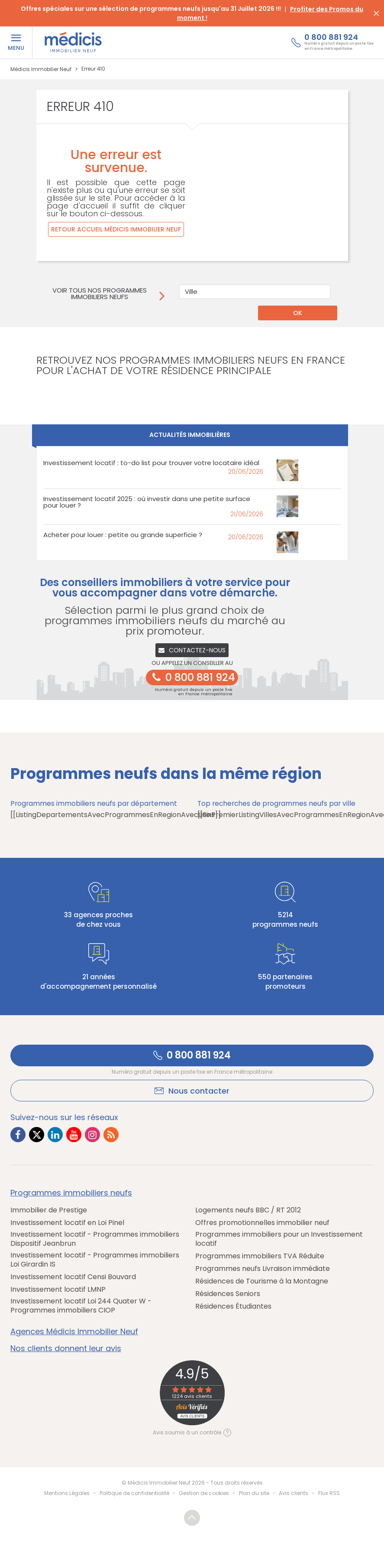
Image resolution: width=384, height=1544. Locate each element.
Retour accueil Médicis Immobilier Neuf (116, 229)
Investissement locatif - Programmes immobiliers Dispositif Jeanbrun (94, 1239)
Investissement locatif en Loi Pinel (67, 1222)
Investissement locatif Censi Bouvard (73, 1276)
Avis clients (293, 1493)
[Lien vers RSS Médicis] (111, 1134)
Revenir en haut (192, 1518)
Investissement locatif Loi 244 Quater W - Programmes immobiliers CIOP (81, 1305)
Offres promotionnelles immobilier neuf (262, 1222)
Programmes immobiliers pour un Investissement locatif (279, 1239)
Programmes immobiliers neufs (71, 1193)
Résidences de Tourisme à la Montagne (261, 1281)
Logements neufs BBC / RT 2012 (248, 1210)
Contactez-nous (192, 650)
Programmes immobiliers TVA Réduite (259, 1256)
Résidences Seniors (227, 1293)
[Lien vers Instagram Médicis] (92, 1134)
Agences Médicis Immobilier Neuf (74, 1331)
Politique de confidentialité (134, 1493)
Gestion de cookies (204, 1493)
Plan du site (254, 1493)
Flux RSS (329, 1493)
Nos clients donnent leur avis (65, 1348)
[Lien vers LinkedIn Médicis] (55, 1134)
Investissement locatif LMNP (58, 1289)
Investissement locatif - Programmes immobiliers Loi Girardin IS (94, 1260)
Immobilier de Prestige (48, 1210)
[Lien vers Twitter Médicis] (36, 1134)
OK (297, 313)
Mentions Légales (67, 1493)
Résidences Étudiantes (233, 1306)
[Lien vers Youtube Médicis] (73, 1134)
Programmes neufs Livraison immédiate (262, 1268)
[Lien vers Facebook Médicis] (18, 1134)
